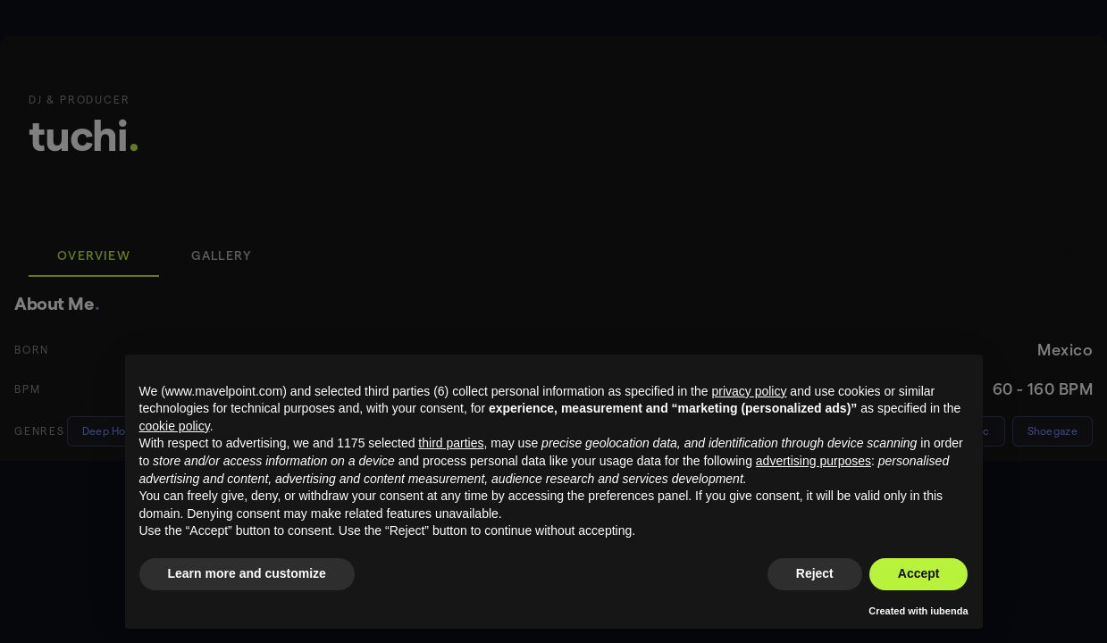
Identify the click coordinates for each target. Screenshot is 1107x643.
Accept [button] (919, 573)
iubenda (949, 610)
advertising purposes (813, 461)
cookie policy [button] (174, 426)
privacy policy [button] (748, 391)
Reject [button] (815, 573)
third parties (450, 443)
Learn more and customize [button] (247, 573)
